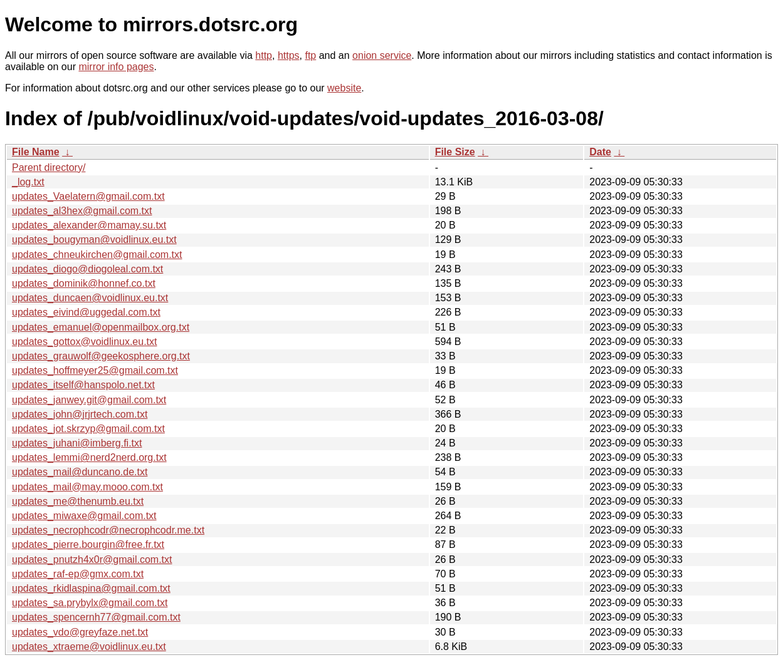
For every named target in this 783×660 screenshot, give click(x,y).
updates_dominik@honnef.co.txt (83, 283)
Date (600, 152)
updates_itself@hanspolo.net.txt (83, 384)
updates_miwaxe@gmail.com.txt (84, 515)
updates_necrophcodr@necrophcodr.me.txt (108, 530)
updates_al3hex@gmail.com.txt (82, 210)
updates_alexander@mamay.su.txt (89, 225)
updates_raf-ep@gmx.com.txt (78, 574)
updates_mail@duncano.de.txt (79, 472)
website (344, 88)
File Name (36, 152)
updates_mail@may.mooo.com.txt (87, 487)
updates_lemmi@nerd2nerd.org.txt (89, 457)
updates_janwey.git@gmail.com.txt (89, 399)
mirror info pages (116, 66)
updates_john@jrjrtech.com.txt (79, 414)
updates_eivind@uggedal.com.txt (86, 312)
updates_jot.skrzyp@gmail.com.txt (88, 428)
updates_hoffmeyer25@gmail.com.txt (95, 370)
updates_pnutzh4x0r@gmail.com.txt (92, 559)
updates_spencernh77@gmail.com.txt (96, 617)
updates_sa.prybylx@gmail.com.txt (89, 602)
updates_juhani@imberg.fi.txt (77, 443)
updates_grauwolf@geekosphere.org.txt (101, 356)
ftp (310, 55)
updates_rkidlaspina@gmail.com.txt (91, 588)
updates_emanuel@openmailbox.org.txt (100, 327)
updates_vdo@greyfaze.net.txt (80, 632)
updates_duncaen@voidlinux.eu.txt (90, 297)
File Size (455, 152)
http (263, 55)
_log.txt (28, 182)
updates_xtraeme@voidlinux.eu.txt (89, 646)
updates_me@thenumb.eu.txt (78, 501)
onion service (381, 55)
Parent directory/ (48, 167)
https (289, 55)
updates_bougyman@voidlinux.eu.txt (94, 239)
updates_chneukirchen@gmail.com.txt (97, 254)
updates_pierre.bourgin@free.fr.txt (88, 544)
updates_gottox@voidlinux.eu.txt (84, 341)
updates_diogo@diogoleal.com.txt (87, 269)
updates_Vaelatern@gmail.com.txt (88, 196)
